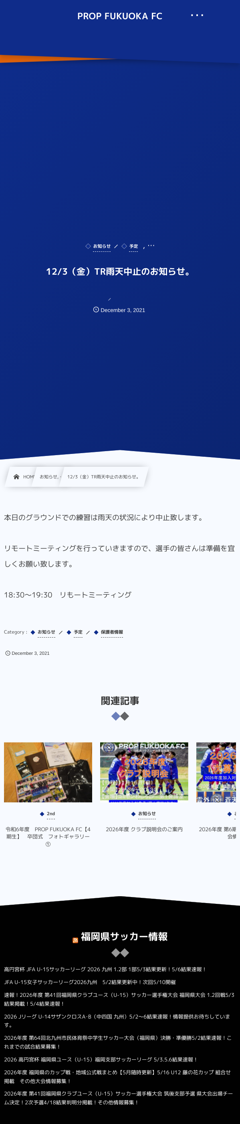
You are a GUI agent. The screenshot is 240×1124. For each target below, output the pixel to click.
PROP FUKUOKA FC (120, 16)
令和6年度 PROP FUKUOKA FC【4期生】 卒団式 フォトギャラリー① (48, 841)
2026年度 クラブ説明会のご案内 (144, 834)
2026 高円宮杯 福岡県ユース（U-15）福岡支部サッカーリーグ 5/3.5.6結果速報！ (101, 1059)
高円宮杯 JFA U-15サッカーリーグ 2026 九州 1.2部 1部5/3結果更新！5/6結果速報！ (105, 969)
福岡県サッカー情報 (124, 932)
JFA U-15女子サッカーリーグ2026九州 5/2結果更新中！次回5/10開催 (90, 982)
